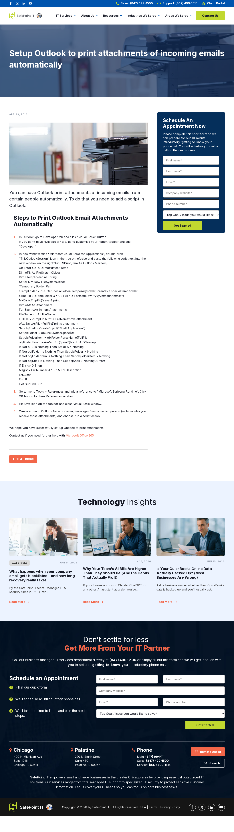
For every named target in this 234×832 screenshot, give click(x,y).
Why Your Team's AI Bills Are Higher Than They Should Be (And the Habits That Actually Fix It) (116, 573)
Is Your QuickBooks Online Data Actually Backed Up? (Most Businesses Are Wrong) (184, 573)
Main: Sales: (153, 758)
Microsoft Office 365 (80, 435)
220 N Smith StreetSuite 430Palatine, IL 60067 (88, 761)
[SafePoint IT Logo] (31, 807)
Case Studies (19, 563)
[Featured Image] (43, 537)
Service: (153, 765)
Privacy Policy (170, 807)
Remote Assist (210, 752)
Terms (153, 807)
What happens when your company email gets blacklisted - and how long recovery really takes (42, 575)
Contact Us (210, 15)
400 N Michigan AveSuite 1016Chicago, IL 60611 (28, 761)
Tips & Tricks (23, 459)
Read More (17, 602)
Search (214, 763)
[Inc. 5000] (38, 16)
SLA (143, 807)
